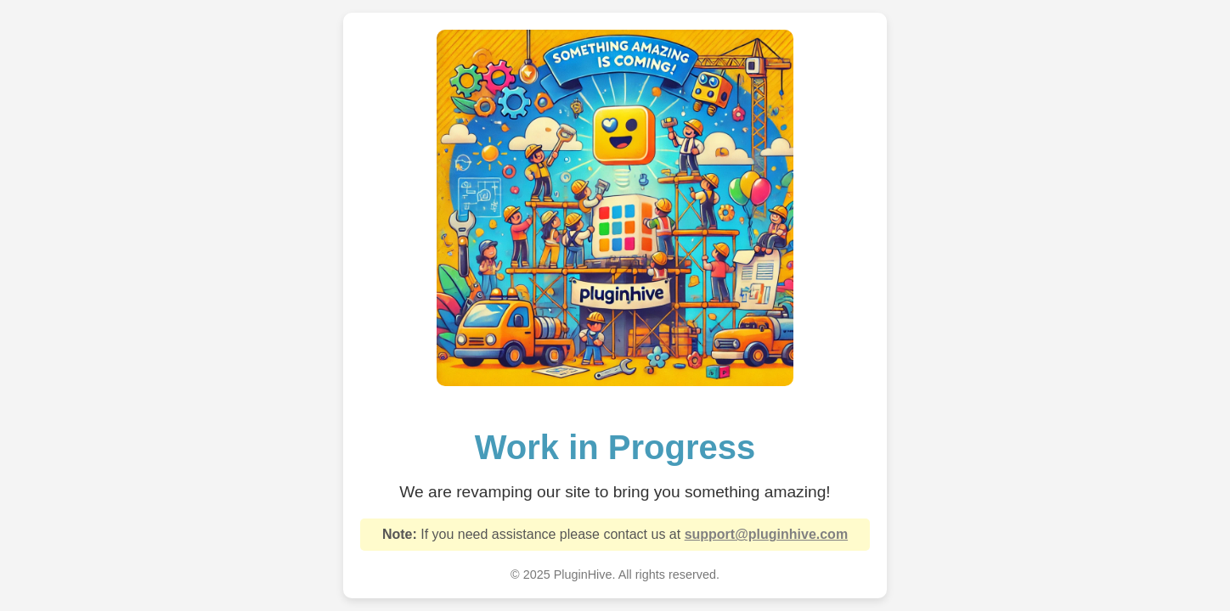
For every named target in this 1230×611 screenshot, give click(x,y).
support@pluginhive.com (767, 534)
